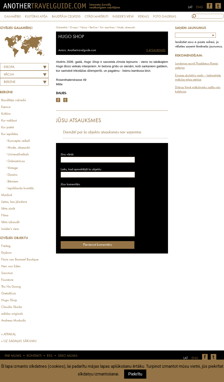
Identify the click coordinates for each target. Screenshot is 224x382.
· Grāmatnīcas (15, 161)
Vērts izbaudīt (10, 222)
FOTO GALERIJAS (164, 16)
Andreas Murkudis (13, 320)
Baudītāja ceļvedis (13, 100)
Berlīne (9, 82)
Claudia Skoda (11, 307)
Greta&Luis (8, 293)
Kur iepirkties (9, 134)
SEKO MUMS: (68, 356)
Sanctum (7, 273)
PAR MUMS (13, 356)
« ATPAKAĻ (8, 334)
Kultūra (5, 114)
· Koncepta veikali (18, 141)
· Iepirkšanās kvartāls (20, 188)
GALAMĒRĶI (12, 16)
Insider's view (10, 229)
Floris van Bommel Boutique (19, 259)
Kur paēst (7, 127)
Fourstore (7, 280)
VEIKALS (143, 16)
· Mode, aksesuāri (18, 148)
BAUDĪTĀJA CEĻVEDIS (66, 16)
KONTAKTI (34, 356)
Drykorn (6, 253)
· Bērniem (12, 181)
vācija (83, 27)
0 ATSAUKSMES (156, 50)
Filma (4, 215)
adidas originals (12, 314)
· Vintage (12, 168)
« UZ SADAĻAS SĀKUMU (19, 341)
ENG (199, 7)
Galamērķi (62, 27)
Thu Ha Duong (11, 287)
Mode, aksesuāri (126, 27)
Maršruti (6, 195)
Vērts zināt (8, 209)
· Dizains (11, 175)
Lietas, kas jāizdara (14, 202)
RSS (49, 356)
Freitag (5, 246)
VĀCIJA (9, 74)
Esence (5, 107)
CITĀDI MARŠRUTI (96, 16)
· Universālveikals (17, 154)
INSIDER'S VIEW (123, 16)
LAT (190, 7)
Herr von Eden (11, 266)
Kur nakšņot (9, 120)
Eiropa (9, 67)
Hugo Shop (9, 300)
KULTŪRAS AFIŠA (36, 16)
